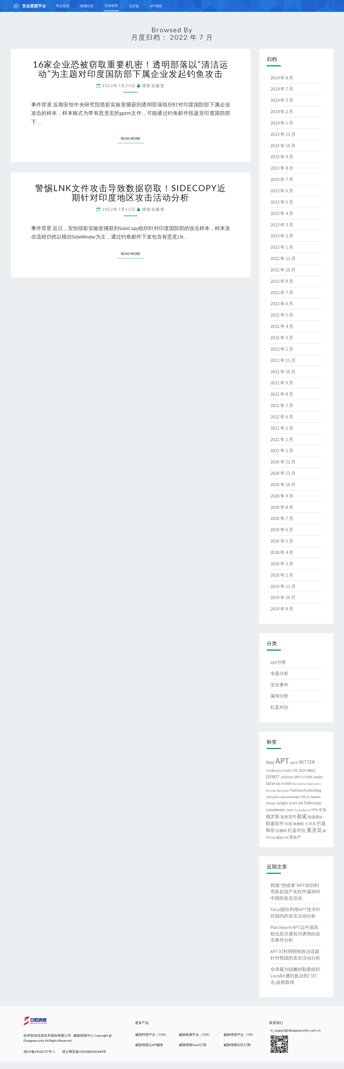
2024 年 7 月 (281, 89)
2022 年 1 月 (281, 349)
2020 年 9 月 (281, 496)
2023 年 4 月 (281, 213)
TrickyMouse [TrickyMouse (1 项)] (302, 810)
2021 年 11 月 (283, 360)
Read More (132, 138)
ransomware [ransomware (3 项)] (290, 796)
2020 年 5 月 (281, 541)
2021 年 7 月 (281, 405)
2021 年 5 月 (281, 428)
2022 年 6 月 (281, 303)
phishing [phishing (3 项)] (314, 790)
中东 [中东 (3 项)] (322, 809)
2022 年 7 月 (281, 292)
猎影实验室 (153, 85)
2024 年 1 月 (281, 123)
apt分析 (278, 662)
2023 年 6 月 (281, 190)
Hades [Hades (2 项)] (318, 777)
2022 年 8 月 (281, 281)
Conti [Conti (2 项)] (286, 770)
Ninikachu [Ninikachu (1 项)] (298, 784)
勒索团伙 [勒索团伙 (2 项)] (315, 817)
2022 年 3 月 (281, 337)
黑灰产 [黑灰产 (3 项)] (295, 837)
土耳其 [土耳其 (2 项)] (310, 823)
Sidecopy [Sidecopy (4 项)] (312, 803)
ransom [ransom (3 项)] (272, 796)
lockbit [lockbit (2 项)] (286, 783)
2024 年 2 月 (281, 111)
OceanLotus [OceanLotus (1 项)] (313, 784)
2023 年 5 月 (281, 202)
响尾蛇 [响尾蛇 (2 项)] (298, 823)
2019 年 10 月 (283, 597)
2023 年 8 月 (281, 168)
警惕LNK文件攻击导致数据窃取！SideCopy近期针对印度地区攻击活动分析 (130, 192)
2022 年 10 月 (283, 270)
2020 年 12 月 (283, 462)
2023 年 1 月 (281, 247)
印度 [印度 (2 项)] (288, 823)
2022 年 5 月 (281, 315)
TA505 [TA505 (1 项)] (290, 810)
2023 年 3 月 (281, 224)
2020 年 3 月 (281, 563)
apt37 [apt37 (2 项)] (294, 762)
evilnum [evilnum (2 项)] (287, 777)
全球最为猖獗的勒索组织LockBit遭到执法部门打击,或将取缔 (295, 975)
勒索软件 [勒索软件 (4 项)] (275, 823)
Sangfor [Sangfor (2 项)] (282, 803)
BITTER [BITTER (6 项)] (307, 762)
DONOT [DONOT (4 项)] (273, 776)
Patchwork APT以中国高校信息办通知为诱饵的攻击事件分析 (295, 933)
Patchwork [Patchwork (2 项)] (298, 790)
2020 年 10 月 (283, 484)
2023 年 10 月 (283, 145)
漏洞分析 (279, 696)
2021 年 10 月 (283, 371)
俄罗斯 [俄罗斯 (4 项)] (272, 816)
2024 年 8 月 (281, 78)
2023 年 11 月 (283, 134)
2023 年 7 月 (281, 179)
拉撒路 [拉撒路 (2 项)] (281, 830)
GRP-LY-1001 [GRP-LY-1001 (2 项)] (303, 777)
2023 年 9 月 (281, 156)
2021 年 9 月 (281, 382)
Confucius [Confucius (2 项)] (273, 770)
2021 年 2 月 (281, 439)
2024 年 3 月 (281, 100)
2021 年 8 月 (281, 394)
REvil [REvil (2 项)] (305, 796)
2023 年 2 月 (281, 236)
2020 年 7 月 (281, 518)
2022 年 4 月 (281, 326)
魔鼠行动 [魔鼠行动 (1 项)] (282, 838)
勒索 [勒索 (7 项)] (302, 816)
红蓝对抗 (279, 707)
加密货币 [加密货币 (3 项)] (288, 816)
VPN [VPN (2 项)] (314, 809)
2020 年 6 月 (281, 529)
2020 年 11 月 (283, 473)
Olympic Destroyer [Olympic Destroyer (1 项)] (277, 790)
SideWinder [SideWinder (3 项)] (275, 809)
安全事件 (279, 685)
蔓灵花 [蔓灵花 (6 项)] (314, 830)
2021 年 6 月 (281, 416)
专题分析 (279, 673)
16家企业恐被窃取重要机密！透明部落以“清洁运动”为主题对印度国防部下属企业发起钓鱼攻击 (130, 69)
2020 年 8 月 (281, 507)
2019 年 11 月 (283, 586)
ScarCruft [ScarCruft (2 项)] (296, 803)
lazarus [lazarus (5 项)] (273, 783)
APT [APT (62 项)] (282, 761)
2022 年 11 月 (283, 258)
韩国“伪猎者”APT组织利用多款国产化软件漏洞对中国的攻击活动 (295, 891)
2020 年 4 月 (281, 552)
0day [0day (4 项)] (270, 762)
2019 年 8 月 (281, 609)
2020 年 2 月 (281, 575)
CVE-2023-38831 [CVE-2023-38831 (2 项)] (303, 770)
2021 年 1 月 (281, 450)
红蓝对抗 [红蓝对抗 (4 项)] (297, 830)
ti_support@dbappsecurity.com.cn (296, 1030)
